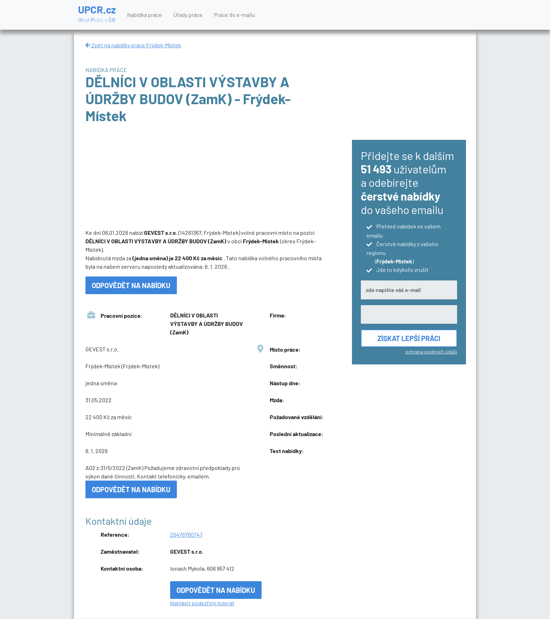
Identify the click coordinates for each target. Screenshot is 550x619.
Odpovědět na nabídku (131, 285)
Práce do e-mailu (234, 14)
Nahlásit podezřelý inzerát (202, 603)
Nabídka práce (144, 14)
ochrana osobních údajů (431, 352)
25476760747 (186, 534)
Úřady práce (188, 14)
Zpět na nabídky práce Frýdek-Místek (133, 45)
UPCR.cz (97, 14)
